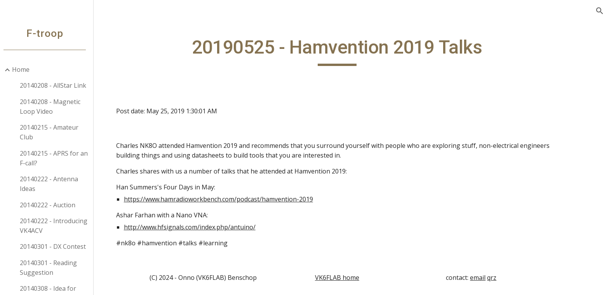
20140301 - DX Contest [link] (56, 246)
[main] (353, 51)
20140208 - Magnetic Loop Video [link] (53, 106)
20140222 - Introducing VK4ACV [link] (57, 226)
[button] (599, 11)
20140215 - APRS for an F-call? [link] (57, 158)
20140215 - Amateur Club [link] (52, 132)
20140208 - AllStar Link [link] (56, 85)
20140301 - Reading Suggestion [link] (51, 268)
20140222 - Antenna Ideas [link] (52, 184)
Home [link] (24, 69)
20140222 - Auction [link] (51, 205)
